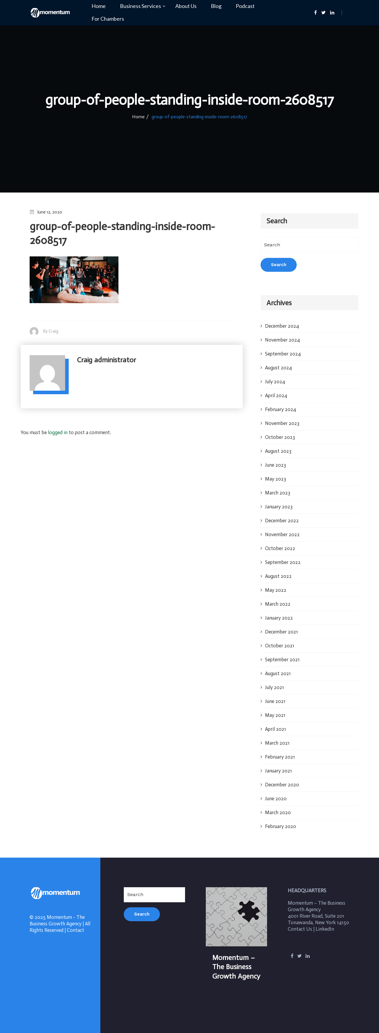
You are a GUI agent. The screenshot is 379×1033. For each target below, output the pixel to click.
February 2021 (280, 757)
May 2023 (275, 479)
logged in (58, 432)
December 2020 (282, 785)
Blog (216, 6)
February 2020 (280, 826)
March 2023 (277, 493)
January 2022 (279, 618)
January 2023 (279, 507)
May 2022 (275, 590)
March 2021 (277, 743)
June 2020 (276, 798)
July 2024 (275, 381)
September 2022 (283, 562)
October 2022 (280, 548)
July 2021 (274, 687)
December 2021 (281, 632)
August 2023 (278, 451)
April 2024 (276, 395)
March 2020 (278, 812)
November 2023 (282, 423)
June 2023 (275, 465)
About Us (186, 6)
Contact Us (300, 929)
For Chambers (107, 19)
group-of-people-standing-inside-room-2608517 (199, 116)
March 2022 (277, 604)
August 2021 (278, 673)
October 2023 (280, 437)
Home (98, 6)
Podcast (245, 6)
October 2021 (279, 646)
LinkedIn (325, 929)
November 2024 (282, 340)
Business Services (140, 6)
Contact (75, 930)
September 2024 (283, 354)
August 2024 (278, 368)
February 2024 (280, 409)
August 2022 (278, 576)
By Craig (50, 331)
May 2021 (275, 715)
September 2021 (282, 659)
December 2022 (282, 520)
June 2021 (275, 701)
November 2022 (282, 534)
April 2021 (275, 729)
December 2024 (282, 326)
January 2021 (278, 771)
